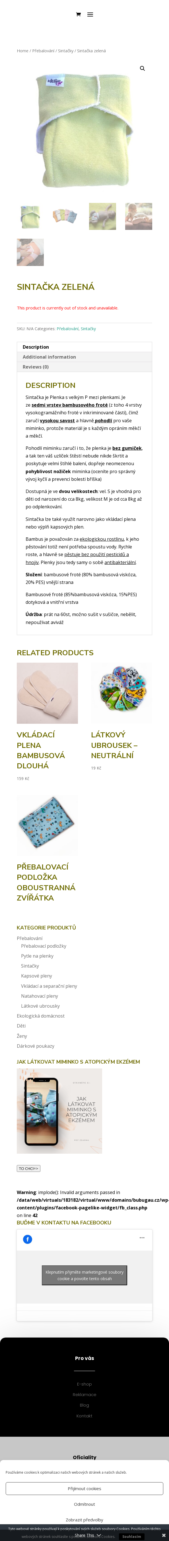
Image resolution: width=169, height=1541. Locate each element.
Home (22, 50)
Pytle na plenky (37, 956)
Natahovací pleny (39, 996)
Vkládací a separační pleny (49, 986)
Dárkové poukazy (35, 1046)
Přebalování (43, 50)
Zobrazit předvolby (84, 1520)
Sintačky (65, 50)
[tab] (84, 347)
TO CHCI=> (28, 1168)
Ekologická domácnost (41, 1016)
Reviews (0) (36, 367)
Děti (21, 1026)
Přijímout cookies (84, 1488)
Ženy (22, 1036)
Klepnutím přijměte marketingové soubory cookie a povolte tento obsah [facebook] (84, 1275)
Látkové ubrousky (40, 1006)
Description (36, 347)
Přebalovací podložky (43, 946)
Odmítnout (84, 1504)
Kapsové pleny (36, 976)
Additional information (49, 357)
